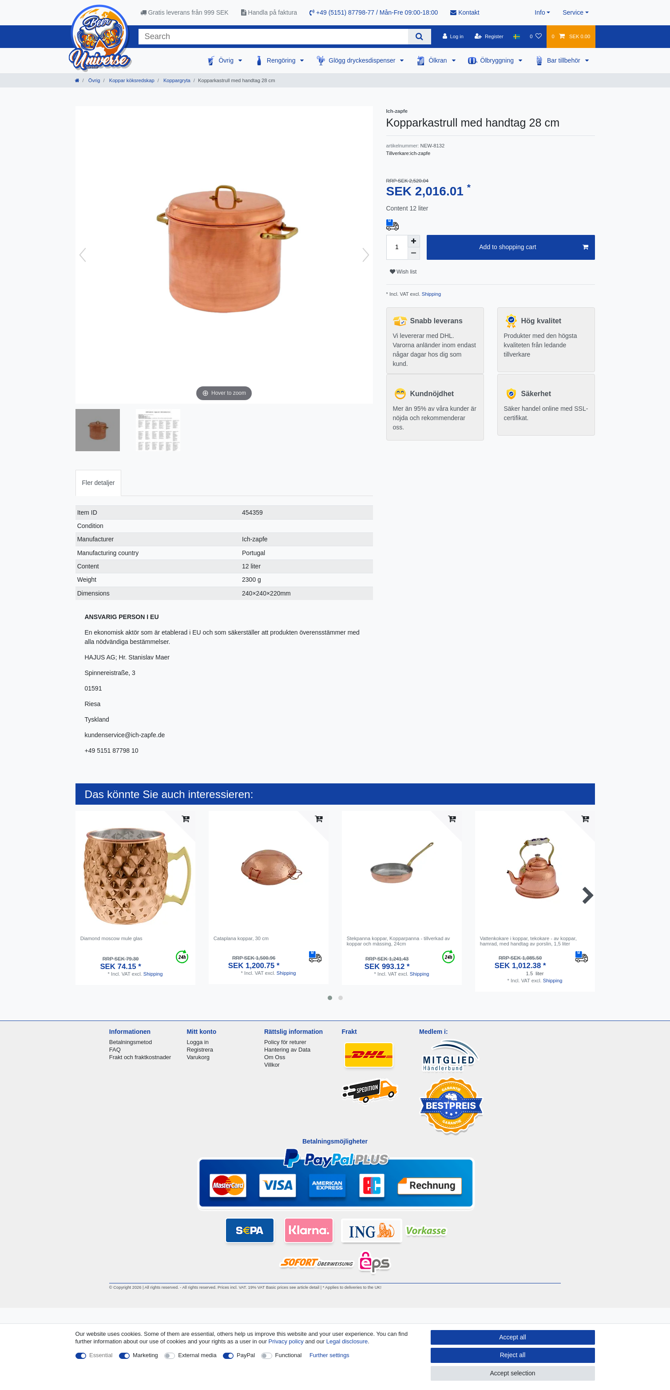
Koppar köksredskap (131, 80)
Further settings (329, 1355)
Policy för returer (285, 1042)
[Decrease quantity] (414, 253)
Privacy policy (286, 1341)
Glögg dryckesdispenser (363, 60)
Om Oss (274, 1057)
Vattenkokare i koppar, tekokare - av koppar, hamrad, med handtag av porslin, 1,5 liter (528, 941)
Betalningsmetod (130, 1042)
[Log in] (453, 36)
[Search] (419, 36)
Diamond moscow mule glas (111, 938)
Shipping (430, 294)
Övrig (226, 60)
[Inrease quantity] (414, 241)
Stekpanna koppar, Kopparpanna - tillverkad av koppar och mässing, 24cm (398, 941)
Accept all (512, 1337)
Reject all (513, 1354)
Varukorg (198, 1057)
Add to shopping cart (533, 247)
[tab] (98, 483)
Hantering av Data (287, 1049)
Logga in (197, 1042)
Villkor (272, 1064)
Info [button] (540, 12)
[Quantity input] (397, 247)
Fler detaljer (98, 482)
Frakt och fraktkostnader (140, 1057)
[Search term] (273, 36)
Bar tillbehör (564, 60)
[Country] (516, 36)
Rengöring (282, 60)
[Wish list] (536, 36)
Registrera (199, 1049)
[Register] (489, 36)
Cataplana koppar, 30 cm (241, 938)
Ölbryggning (497, 60)
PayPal (246, 1355)
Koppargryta (176, 80)
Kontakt (464, 12)
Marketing (145, 1355)
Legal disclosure (347, 1341)
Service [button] (573, 12)
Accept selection (512, 1373)
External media (197, 1355)
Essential (101, 1355)
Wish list (403, 272)
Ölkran (438, 60)
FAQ (115, 1049)
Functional (288, 1355)
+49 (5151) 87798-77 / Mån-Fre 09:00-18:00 (373, 12)
